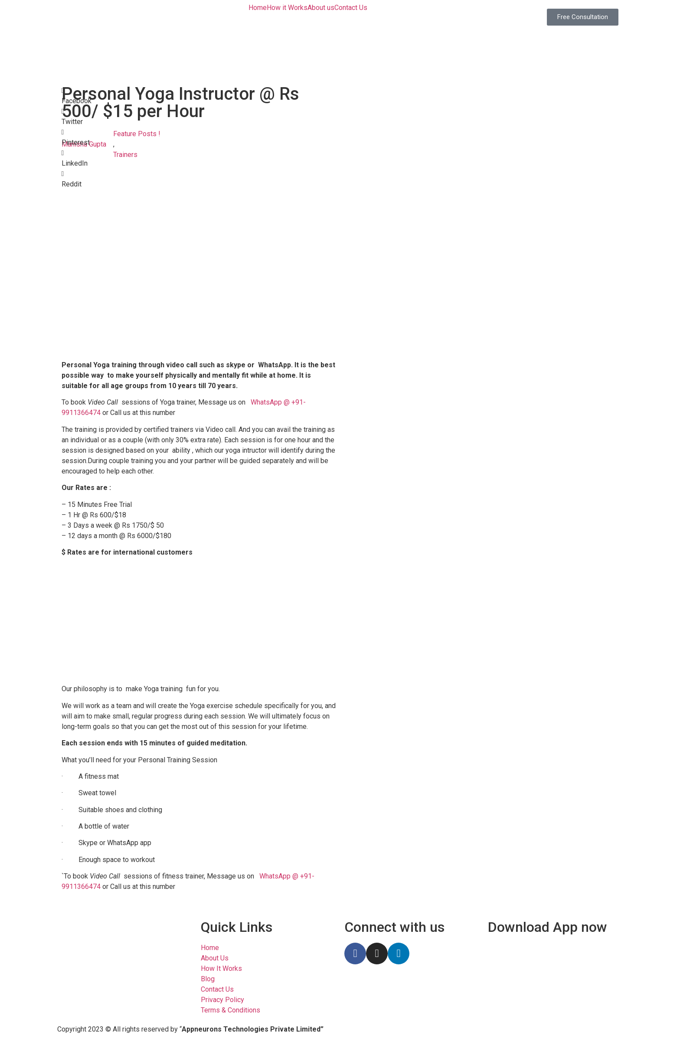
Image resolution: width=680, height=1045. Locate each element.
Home (257, 7)
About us (320, 7)
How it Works (287, 7)
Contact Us (350, 7)
